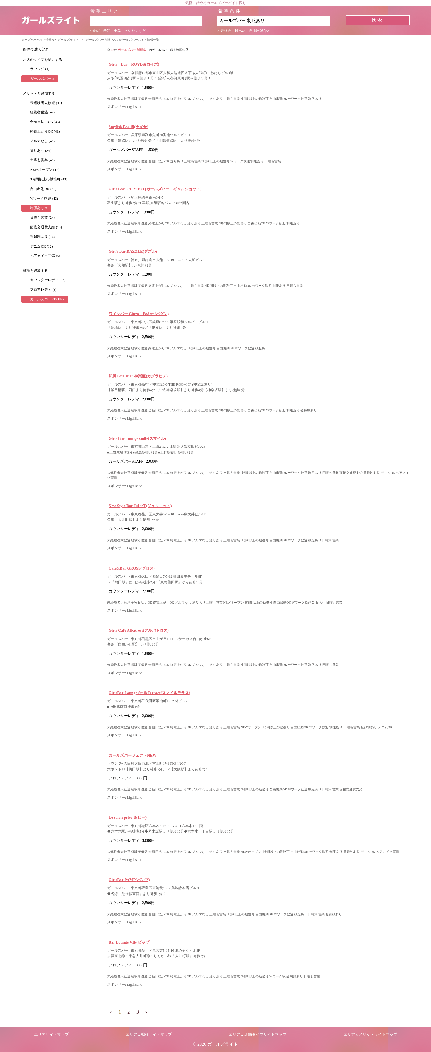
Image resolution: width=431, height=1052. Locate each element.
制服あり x (38, 208)
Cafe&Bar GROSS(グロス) (132, 568)
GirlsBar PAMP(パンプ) (129, 880)
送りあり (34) (40, 151)
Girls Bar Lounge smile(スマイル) (137, 438)
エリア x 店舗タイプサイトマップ (257, 1034)
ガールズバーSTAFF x (47, 299)
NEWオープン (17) (44, 170)
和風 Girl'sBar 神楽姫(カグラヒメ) (138, 376)
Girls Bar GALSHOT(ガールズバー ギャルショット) (155, 189)
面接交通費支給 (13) (46, 227)
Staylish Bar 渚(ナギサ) (128, 127)
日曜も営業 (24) (42, 217)
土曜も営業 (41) (42, 160)
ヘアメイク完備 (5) (45, 256)
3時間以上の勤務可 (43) (48, 179)
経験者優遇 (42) (42, 112)
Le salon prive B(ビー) (128, 817)
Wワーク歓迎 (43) (44, 198)
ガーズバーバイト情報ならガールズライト (50, 39)
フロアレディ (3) (43, 290)
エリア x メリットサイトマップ (370, 1034)
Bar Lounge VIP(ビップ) (130, 942)
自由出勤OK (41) (43, 189)
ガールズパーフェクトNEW (132, 755)
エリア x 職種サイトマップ (149, 1034)
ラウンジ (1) (39, 69)
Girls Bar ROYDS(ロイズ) (134, 64)
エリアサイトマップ (51, 1034)
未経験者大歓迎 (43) (46, 103)
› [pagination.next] (146, 1012)
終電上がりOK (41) (45, 131)
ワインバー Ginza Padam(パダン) (139, 314)
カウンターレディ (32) (47, 280)
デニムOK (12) (41, 246)
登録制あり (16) (42, 237)
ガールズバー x (42, 79)
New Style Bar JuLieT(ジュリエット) (140, 506)
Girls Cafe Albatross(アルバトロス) (139, 630)
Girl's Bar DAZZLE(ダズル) (133, 251)
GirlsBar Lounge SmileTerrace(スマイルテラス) (149, 693)
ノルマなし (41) (42, 141)
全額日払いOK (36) (45, 122)
